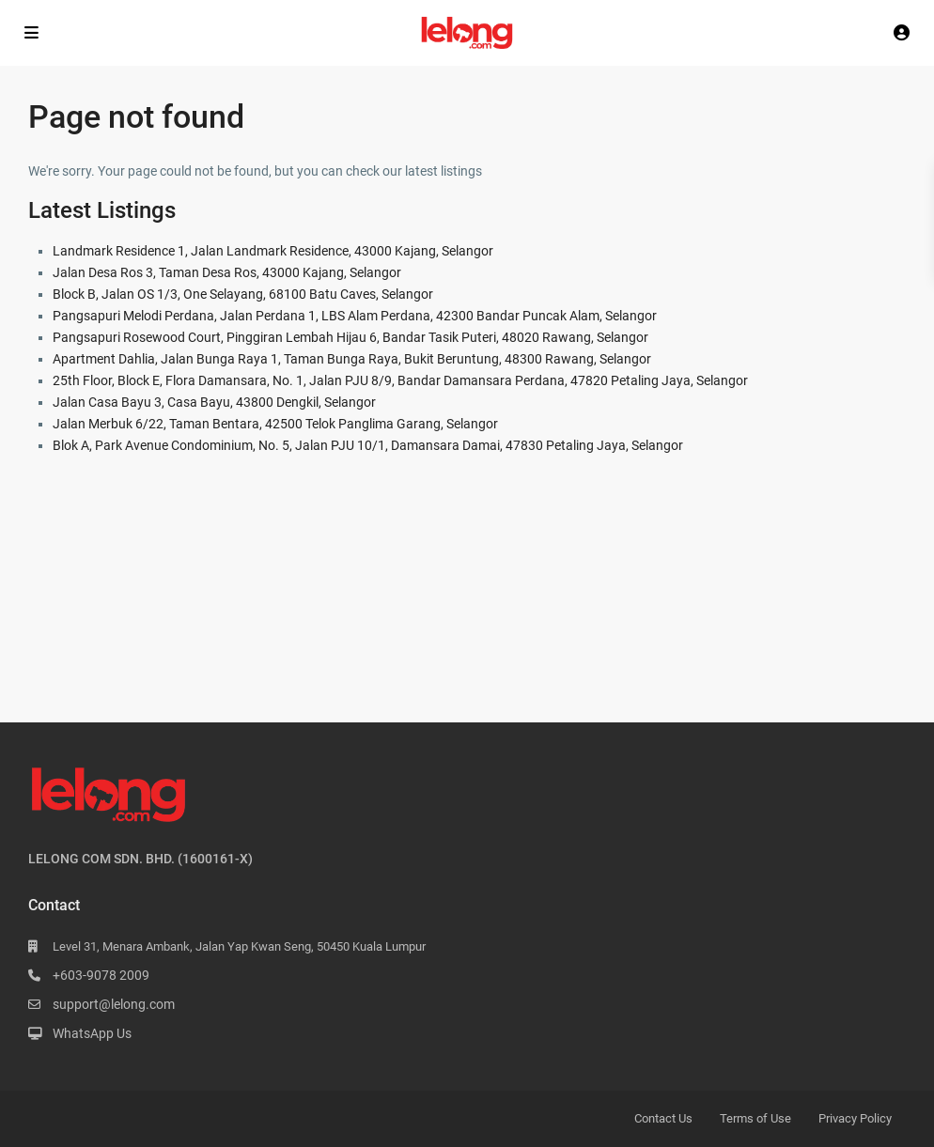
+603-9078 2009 (101, 975)
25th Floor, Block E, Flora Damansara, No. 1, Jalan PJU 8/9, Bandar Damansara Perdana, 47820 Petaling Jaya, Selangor (400, 380)
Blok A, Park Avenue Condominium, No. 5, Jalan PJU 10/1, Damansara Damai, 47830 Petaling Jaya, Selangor (368, 445)
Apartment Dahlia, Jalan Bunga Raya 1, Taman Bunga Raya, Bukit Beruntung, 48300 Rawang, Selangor (352, 358)
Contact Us (663, 1118)
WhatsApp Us (92, 1033)
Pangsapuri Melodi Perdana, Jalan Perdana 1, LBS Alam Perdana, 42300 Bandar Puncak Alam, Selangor (355, 315)
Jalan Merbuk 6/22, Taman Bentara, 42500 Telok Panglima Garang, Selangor (275, 423)
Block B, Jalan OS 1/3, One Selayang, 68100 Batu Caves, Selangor (243, 294)
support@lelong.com (114, 1004)
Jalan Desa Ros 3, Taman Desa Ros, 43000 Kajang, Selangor (227, 272)
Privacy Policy (855, 1118)
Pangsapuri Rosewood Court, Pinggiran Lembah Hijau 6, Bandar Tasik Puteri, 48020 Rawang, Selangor (350, 337)
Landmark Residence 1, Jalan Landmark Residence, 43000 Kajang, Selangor (273, 250)
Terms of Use (755, 1118)
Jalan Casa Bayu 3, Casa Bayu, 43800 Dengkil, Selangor (214, 402)
